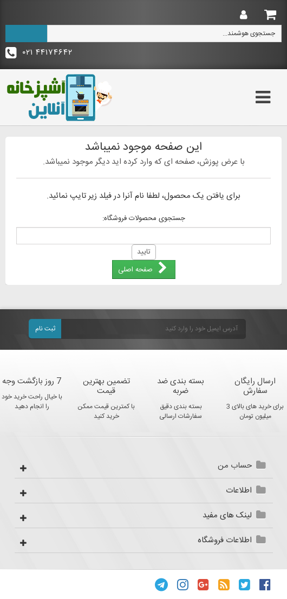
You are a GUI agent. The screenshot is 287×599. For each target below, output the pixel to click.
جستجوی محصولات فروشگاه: (143, 218)
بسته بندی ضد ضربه (180, 386)
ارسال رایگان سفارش (255, 386)
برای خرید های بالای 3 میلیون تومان (255, 411)
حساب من (235, 465)
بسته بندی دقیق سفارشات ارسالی (180, 411)
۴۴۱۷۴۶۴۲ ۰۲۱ (39, 52)
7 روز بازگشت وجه (31, 381)
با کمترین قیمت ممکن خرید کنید (106, 411)
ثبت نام (45, 328)
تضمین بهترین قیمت (106, 386)
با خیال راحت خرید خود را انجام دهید (32, 401)
